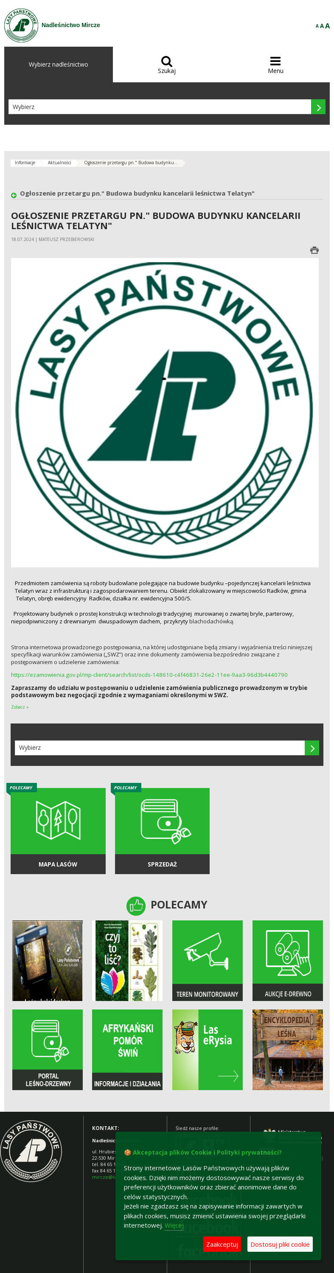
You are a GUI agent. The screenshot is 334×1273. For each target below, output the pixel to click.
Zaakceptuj (222, 1244)
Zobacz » (20, 707)
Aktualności (59, 162)
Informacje (25, 162)
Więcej (174, 1225)
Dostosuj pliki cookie (280, 1244)
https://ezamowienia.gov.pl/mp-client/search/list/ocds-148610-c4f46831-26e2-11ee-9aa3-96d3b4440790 (149, 675)
